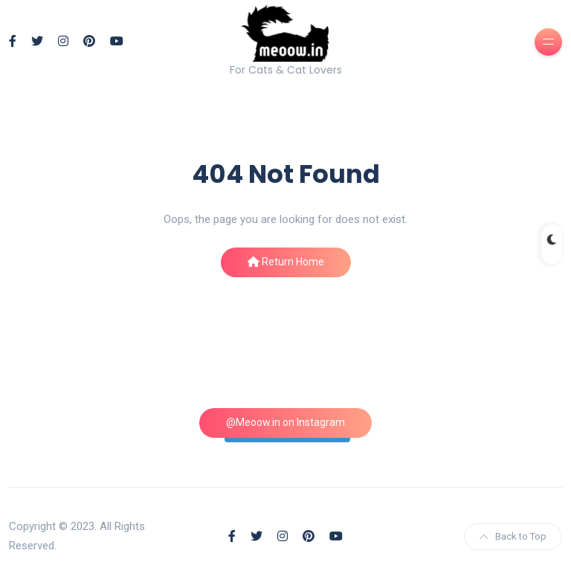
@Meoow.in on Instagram (285, 422)
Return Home (286, 262)
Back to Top (513, 536)
